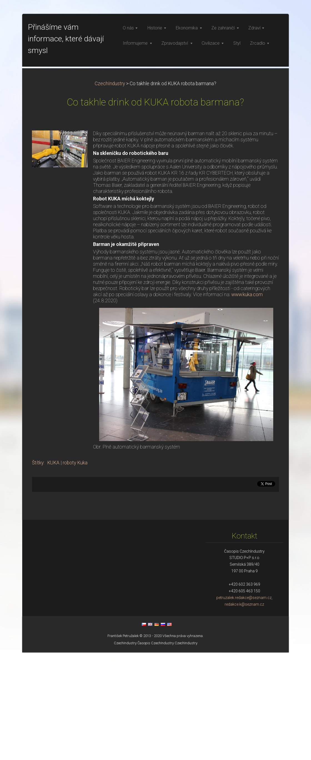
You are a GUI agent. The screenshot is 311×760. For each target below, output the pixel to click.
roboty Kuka (75, 570)
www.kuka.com (247, 402)
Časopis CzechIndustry (155, 751)
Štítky (38, 570)
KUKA (53, 570)
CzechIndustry (110, 191)
